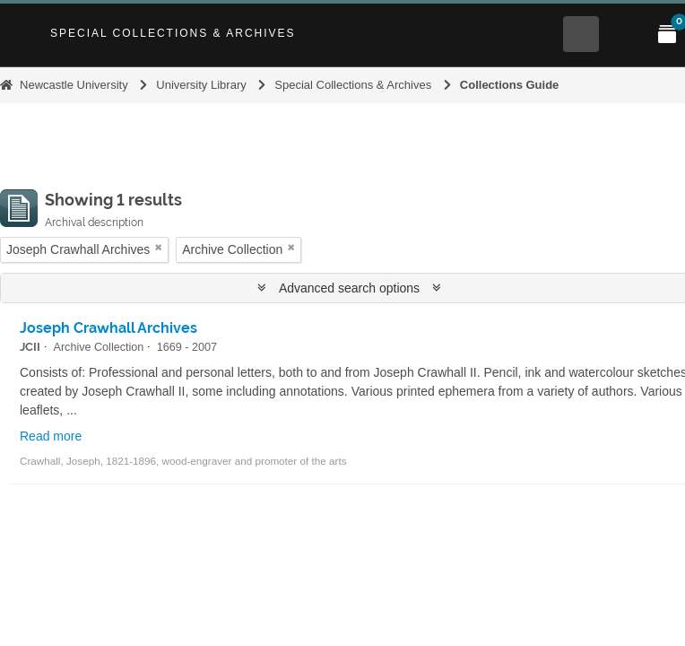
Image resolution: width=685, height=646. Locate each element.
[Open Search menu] (581, 34)
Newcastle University (74, 85)
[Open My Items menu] (667, 34)
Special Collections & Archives (173, 33)
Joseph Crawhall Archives (108, 327)
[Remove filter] (158, 247)
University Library (201, 85)
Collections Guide (509, 85)
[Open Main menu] (624, 34)
